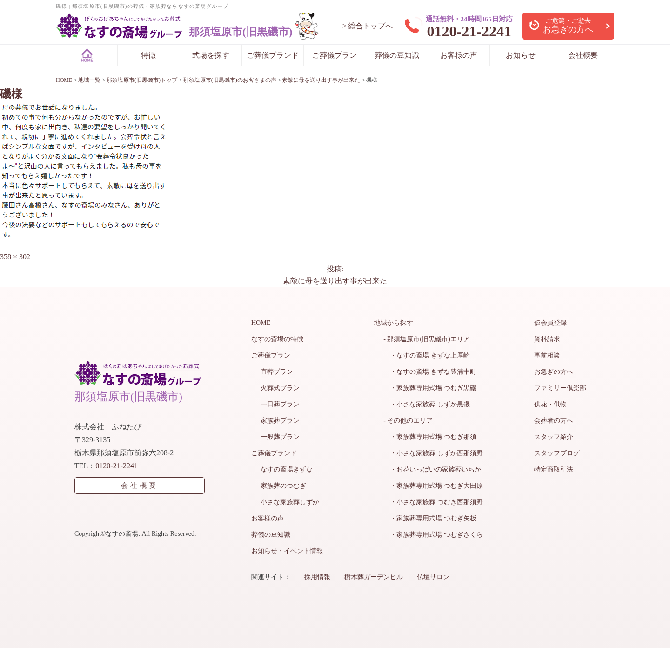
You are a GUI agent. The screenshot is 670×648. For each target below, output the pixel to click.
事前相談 (547, 355)
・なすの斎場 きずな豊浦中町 (429, 371)
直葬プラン (277, 371)
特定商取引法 (553, 469)
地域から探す (393, 322)
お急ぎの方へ (553, 371)
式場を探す (210, 55)
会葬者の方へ (553, 420)
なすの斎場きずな (287, 469)
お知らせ (521, 55)
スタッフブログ (557, 453)
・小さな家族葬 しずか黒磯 (426, 404)
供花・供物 (550, 404)
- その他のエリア (408, 420)
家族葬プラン (280, 420)
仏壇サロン (433, 577)
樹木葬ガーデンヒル (373, 577)
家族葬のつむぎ (283, 485)
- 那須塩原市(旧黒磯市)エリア (426, 339)
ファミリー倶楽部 (560, 388)
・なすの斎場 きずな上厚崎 (426, 355)
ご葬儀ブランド (273, 55)
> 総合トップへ (367, 26)
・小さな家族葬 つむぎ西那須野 (433, 502)
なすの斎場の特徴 (277, 339)
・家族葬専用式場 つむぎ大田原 (433, 485)
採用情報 (317, 577)
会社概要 (583, 55)
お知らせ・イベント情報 (287, 550)
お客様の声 (458, 55)
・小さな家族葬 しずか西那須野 (433, 453)
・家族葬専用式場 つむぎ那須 (429, 436)
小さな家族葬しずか (290, 502)
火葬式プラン (280, 388)
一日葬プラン (280, 404)
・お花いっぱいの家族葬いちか (432, 469)
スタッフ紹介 (553, 436)
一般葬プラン (280, 436)
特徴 (148, 55)
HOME (260, 322)
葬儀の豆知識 (397, 55)
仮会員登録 (550, 322)
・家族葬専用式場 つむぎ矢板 (429, 518)
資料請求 (547, 339)
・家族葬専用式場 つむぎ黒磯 (429, 388)
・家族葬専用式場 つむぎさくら (433, 534)
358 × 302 (15, 257)
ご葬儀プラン (334, 55)
